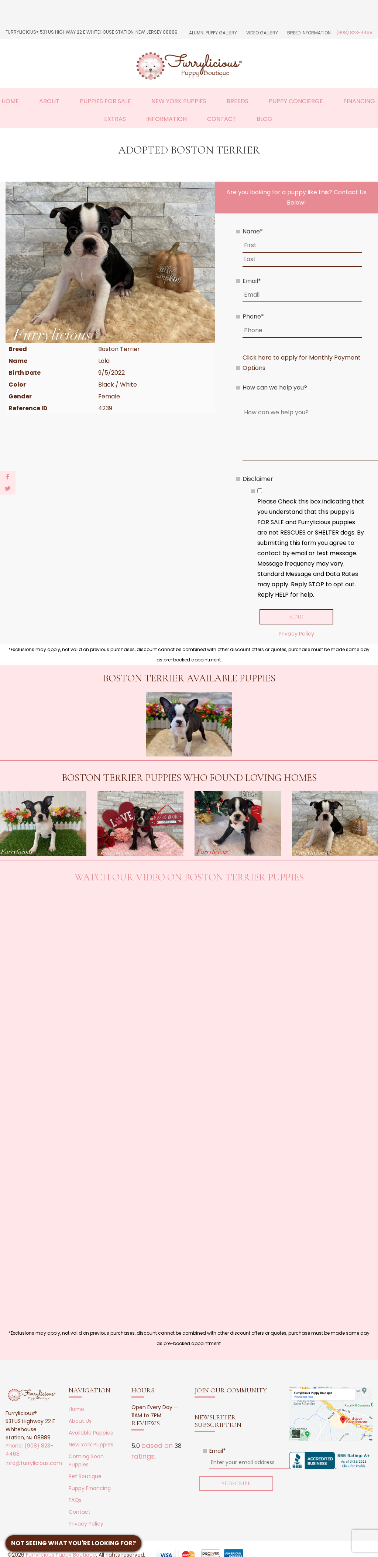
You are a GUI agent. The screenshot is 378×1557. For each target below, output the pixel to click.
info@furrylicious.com (34, 1463)
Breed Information (309, 33)
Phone (253, 316)
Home (10, 101)
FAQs (75, 1500)
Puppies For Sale (105, 101)
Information (166, 119)
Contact (221, 119)
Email (252, 281)
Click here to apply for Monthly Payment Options (302, 362)
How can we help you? (275, 387)
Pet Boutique (85, 1476)
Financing (359, 101)
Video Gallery (262, 33)
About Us (80, 1421)
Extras (115, 119)
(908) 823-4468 (354, 32)
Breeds (237, 101)
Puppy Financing (90, 1488)
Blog (264, 119)
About (49, 101)
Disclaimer (258, 479)
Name (253, 231)
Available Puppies (91, 1432)
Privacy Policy (296, 633)
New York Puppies (178, 101)
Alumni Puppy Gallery (213, 33)
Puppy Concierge (296, 101)
